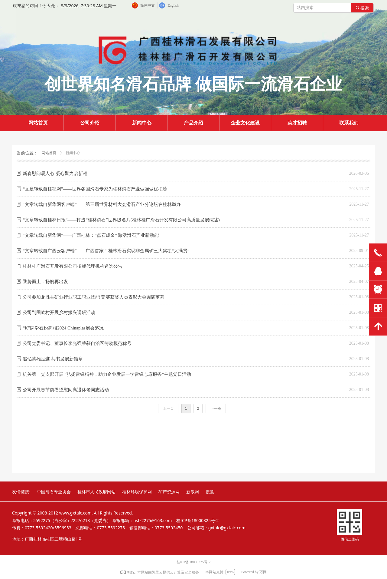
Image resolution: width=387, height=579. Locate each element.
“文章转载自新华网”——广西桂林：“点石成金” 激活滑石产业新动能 (91, 235)
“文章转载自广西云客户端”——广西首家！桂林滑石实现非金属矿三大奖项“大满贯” (106, 250)
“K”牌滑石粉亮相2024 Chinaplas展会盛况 (63, 328)
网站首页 (49, 153)
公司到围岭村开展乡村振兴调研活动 (59, 312)
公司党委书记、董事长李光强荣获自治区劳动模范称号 (77, 343)
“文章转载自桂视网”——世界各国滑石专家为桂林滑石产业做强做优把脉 (95, 189)
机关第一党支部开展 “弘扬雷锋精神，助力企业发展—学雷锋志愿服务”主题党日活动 (107, 374)
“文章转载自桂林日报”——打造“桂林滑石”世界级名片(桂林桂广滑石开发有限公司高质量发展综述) (121, 219)
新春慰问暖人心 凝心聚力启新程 (55, 173)
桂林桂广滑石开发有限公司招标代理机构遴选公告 (72, 266)
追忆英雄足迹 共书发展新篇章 (53, 358)
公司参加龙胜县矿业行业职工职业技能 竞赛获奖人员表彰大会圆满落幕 (93, 297)
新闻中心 (73, 153)
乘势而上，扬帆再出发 (45, 281)
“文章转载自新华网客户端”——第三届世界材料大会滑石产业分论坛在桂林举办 (102, 204)
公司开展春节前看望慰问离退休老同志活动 (66, 389)
